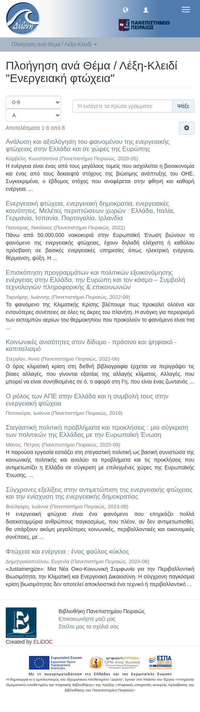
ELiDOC (43, 642)
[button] (125, 9)
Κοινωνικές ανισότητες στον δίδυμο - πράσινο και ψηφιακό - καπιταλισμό (91, 345)
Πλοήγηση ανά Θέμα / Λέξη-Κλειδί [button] (54, 44)
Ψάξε (183, 106)
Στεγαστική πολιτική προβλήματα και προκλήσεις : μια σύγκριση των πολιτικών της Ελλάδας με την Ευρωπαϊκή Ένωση (97, 431)
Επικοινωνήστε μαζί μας (87, 619)
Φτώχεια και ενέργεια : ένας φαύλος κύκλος (67, 551)
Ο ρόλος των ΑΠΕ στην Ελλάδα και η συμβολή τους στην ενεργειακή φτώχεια (87, 400)
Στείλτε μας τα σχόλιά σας (89, 626)
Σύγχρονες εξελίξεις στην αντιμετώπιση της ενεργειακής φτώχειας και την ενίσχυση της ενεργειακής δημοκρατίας (99, 493)
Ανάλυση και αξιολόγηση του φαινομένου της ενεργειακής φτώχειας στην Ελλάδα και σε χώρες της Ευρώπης (87, 145)
